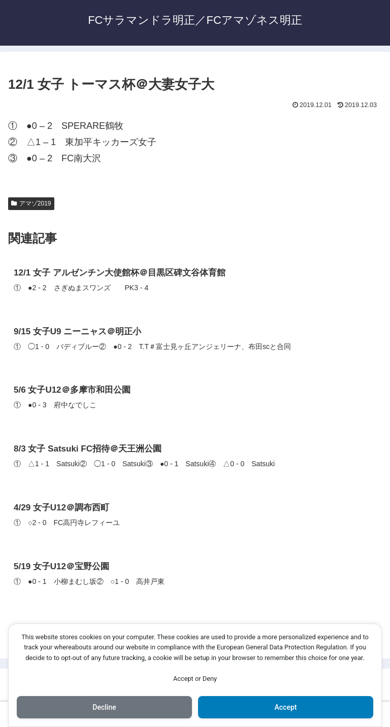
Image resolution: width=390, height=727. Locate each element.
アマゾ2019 (31, 203)
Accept (286, 707)
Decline (104, 707)
